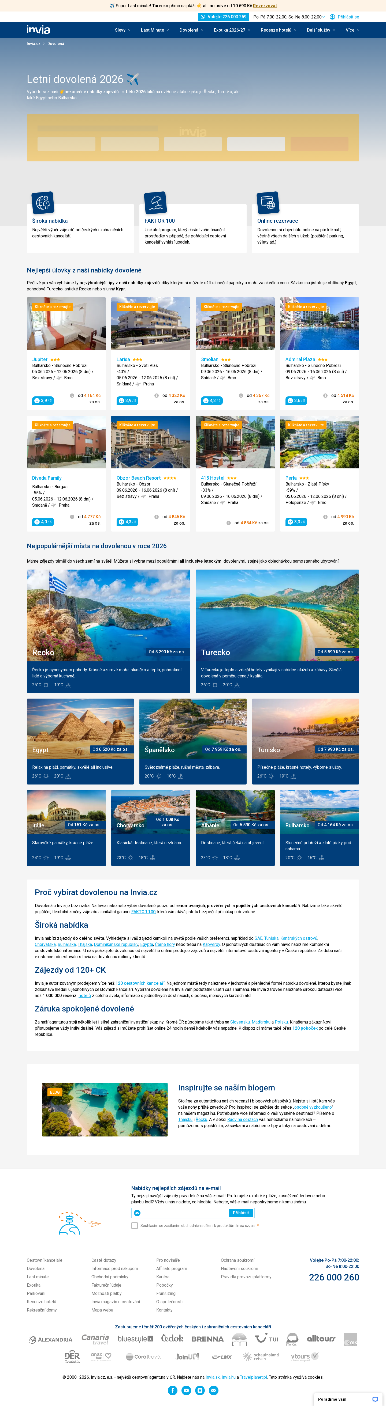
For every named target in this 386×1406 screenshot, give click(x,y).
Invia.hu (229, 1377)
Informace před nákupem (114, 1268)
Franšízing (166, 1293)
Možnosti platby (106, 1293)
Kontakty (164, 1310)
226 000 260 (334, 1277)
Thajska (85, 944)
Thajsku (185, 1119)
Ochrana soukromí (237, 1260)
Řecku (201, 1119)
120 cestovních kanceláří (140, 983)
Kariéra (162, 1276)
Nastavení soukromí (239, 1268)
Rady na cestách (242, 1119)
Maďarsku (261, 1022)
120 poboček (305, 1028)
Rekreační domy (42, 1310)
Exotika (33, 1285)
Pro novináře (168, 1260)
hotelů (85, 995)
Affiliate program (171, 1268)
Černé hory (165, 944)
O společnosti (169, 1301)
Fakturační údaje (106, 1285)
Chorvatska (45, 944)
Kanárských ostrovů (298, 938)
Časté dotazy (103, 1260)
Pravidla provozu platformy (246, 1276)
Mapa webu (102, 1310)
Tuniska (271, 938)
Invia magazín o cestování (115, 1301)
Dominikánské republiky (116, 944)
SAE (258, 938)
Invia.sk (213, 1377)
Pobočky (164, 1285)
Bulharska (67, 944)
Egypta (146, 944)
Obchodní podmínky (109, 1276)
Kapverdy (211, 944)
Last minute (38, 1276)
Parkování (36, 1293)
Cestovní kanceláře (44, 1260)
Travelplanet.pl (253, 1377)
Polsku (281, 1022)
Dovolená (35, 1268)
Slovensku (240, 1022)
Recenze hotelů (41, 1301)
